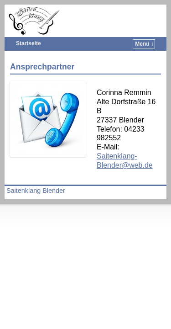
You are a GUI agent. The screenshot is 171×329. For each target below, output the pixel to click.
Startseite (28, 43)
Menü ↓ (144, 44)
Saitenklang (94, 11)
